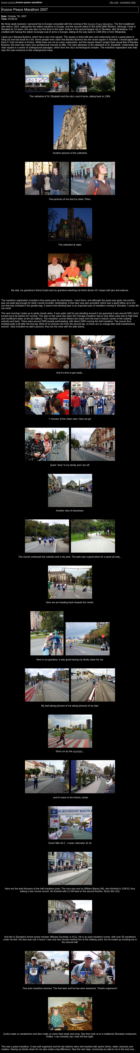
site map (114, 2)
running (11, 2)
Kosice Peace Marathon (100, 24)
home (4, 2)
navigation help (128, 2)
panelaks (77, 751)
